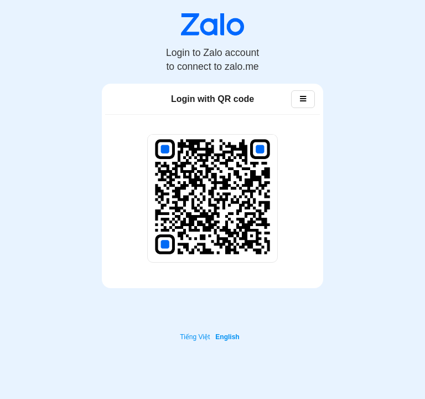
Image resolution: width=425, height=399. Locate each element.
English (227, 337)
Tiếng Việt (195, 337)
